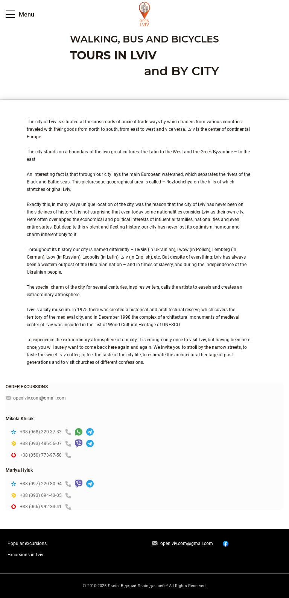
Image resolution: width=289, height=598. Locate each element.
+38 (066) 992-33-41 (45, 507)
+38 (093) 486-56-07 (45, 444)
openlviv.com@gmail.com (36, 398)
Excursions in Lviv (25, 554)
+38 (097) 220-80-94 (45, 484)
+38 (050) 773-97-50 (45, 455)
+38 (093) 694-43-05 (45, 495)
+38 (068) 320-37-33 (45, 432)
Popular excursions (27, 543)
